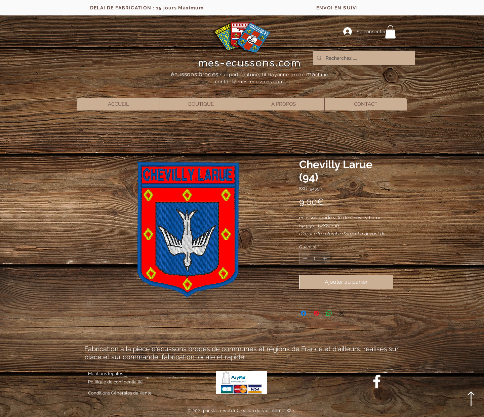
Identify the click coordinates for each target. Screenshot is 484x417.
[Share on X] (342, 313)
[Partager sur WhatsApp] (329, 313)
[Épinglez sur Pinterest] (316, 313)
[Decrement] (304, 258)
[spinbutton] (314, 258)
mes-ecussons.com (249, 63)
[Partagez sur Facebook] (303, 313)
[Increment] (325, 258)
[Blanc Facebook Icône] (377, 381)
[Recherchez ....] (363, 58)
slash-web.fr (224, 410)
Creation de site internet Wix (266, 410)
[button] (390, 31)
